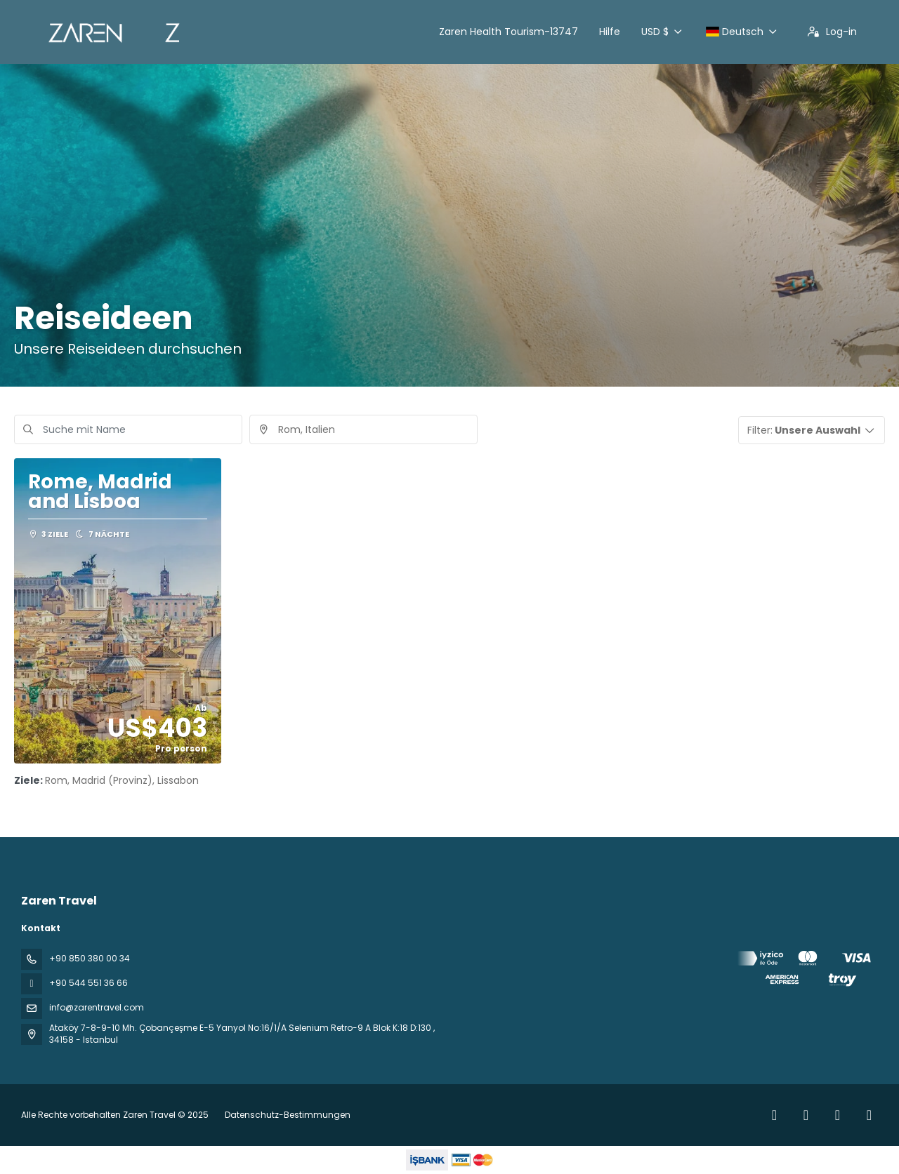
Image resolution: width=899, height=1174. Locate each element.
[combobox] (363, 429)
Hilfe (609, 32)
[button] (812, 430)
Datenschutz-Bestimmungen (287, 1115)
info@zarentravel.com (96, 1007)
